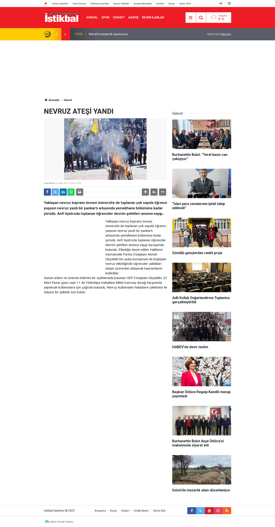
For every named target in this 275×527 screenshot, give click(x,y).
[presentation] (56, 34)
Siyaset (119, 17)
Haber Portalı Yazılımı (61, 521)
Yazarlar (160, 3)
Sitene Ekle (159, 510)
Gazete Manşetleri (142, 3)
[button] (145, 191)
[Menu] (190, 17)
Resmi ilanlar (153, 17)
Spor (105, 17)
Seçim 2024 (185, 3)
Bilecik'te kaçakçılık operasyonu (108, 34)
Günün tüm (219, 34)
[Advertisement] (137, 66)
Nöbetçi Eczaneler (99, 3)
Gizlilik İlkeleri (141, 510)
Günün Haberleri (60, 3)
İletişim (125, 510)
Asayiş (133, 17)
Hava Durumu (79, 3)
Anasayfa (51, 100)
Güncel (92, 17)
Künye (172, 3)
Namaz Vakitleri (121, 3)
